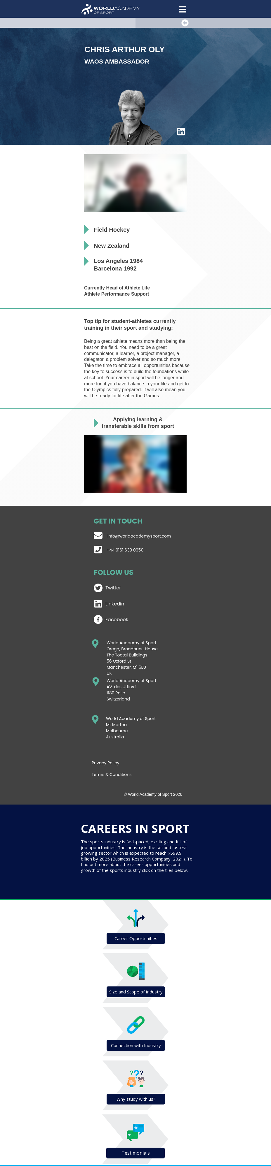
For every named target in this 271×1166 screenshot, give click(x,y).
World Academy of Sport (131, 681)
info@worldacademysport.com (139, 536)
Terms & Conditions (111, 774)
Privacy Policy (105, 763)
